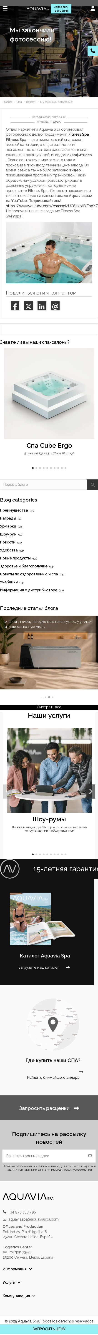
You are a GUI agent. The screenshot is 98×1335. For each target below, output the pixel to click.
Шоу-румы (49, 819)
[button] (33, 468)
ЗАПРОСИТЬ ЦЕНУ (49, 1329)
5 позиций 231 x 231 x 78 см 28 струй (49, 453)
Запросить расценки (61, 8)
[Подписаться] (90, 1156)
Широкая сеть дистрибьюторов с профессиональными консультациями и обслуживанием (49, 828)
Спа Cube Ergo (49, 445)
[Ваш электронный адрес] (44, 1156)
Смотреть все (49, 707)
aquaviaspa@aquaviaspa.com (33, 1219)
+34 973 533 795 (22, 1212)
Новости (56, 122)
